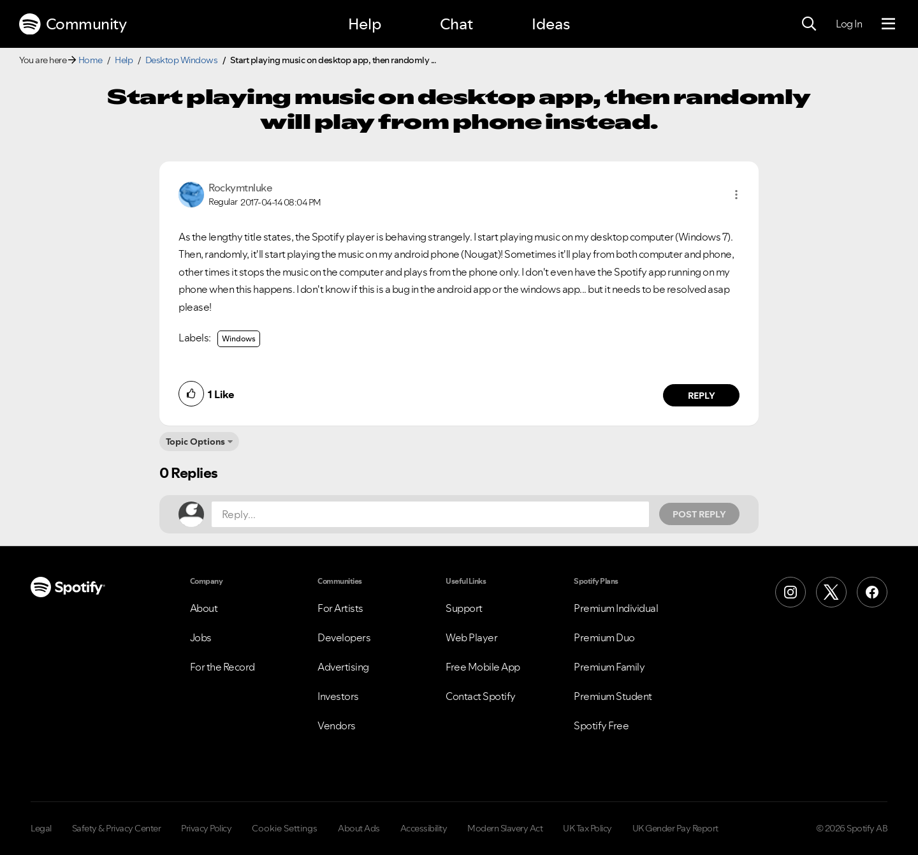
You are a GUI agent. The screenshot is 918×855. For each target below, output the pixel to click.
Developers (343, 637)
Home (90, 60)
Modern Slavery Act (505, 828)
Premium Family (609, 667)
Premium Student (613, 696)
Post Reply (699, 514)
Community (72, 24)
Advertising (343, 667)
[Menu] (888, 24)
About (204, 608)
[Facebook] (872, 592)
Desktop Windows (181, 60)
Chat (456, 23)
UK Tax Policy (587, 828)
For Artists (340, 608)
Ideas (551, 23)
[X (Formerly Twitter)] (831, 592)
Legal (41, 828)
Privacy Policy (206, 828)
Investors (338, 696)
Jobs (201, 637)
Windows (239, 338)
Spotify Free (601, 725)
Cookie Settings (284, 828)
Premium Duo (604, 637)
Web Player (471, 637)
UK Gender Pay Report (675, 828)
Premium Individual (616, 608)
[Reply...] (430, 514)
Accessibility (424, 828)
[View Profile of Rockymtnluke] (240, 188)
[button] (736, 194)
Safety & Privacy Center (116, 828)
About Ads (359, 828)
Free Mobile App (483, 667)
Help (364, 23)
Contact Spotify (481, 696)
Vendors (336, 725)
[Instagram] (790, 592)
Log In (849, 24)
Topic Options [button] (195, 441)
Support (464, 608)
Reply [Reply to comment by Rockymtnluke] (701, 395)
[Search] (809, 24)
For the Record (222, 667)
